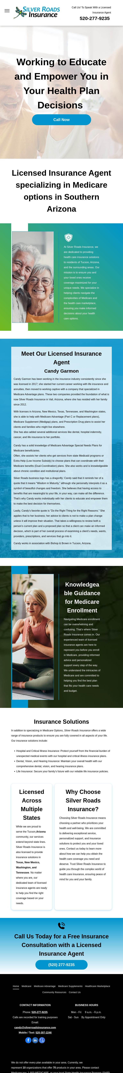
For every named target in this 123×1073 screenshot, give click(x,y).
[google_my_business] (42, 1040)
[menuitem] (16, 986)
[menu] (7, 11)
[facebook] (28, 1040)
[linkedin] (35, 1040)
